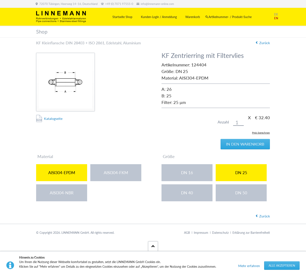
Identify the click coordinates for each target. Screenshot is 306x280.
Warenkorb (192, 17)
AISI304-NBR (62, 192)
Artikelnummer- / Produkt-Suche (230, 17)
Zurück (264, 43)
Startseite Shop (122, 17)
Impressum (201, 232)
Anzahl (223, 122)
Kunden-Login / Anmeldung (159, 17)
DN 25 (241, 172)
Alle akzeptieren (282, 265)
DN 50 (241, 192)
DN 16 (187, 172)
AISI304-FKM (116, 172)
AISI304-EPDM (61, 172)
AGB (187, 232)
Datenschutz (220, 232)
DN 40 (187, 192)
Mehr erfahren (249, 266)
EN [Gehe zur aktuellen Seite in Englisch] (276, 18)
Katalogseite (53, 118)
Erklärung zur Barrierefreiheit (251, 232)
